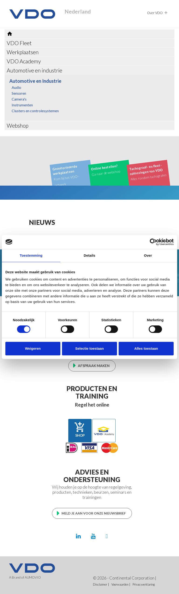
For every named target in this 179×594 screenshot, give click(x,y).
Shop (80, 429)
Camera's (19, 99)
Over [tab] (148, 255)
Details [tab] (89, 255)
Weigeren (33, 348)
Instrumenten (22, 105)
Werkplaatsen (23, 52)
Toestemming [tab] (31, 255)
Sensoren (19, 93)
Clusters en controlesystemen (35, 110)
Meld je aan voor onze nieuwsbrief (94, 513)
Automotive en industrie (34, 70)
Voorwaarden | (120, 584)
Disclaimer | (101, 584)
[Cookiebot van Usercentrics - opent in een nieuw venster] (153, 241)
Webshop (17, 125)
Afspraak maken (94, 366)
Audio (16, 87)
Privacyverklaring (144, 584)
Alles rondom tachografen (148, 171)
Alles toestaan (146, 348)
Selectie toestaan (89, 348)
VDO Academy (24, 61)
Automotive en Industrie (35, 80)
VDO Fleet (19, 43)
